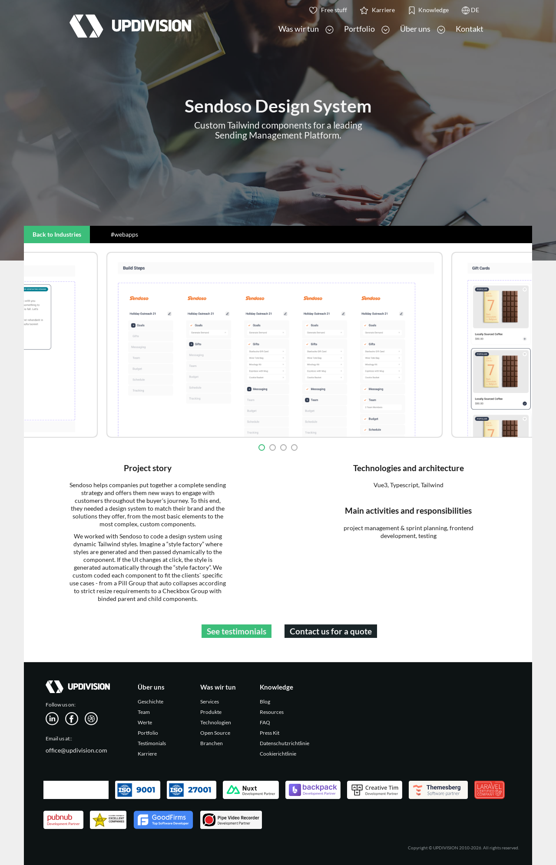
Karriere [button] (377, 10)
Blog (265, 701)
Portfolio (148, 733)
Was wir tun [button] (306, 29)
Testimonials (152, 743)
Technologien (215, 722)
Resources (272, 712)
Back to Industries (57, 234)
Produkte (211, 712)
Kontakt (469, 28)
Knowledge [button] (428, 10)
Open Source (215, 733)
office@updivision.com (76, 750)
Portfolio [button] (367, 29)
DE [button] (470, 10)
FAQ (265, 722)
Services (209, 701)
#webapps (124, 234)
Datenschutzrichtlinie (284, 743)
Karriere (147, 753)
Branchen (211, 743)
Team (144, 712)
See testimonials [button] (236, 631)
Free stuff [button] (328, 10)
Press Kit (269, 733)
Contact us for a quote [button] (331, 631)
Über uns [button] (422, 29)
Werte (145, 722)
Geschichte (150, 701)
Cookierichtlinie (278, 753)
